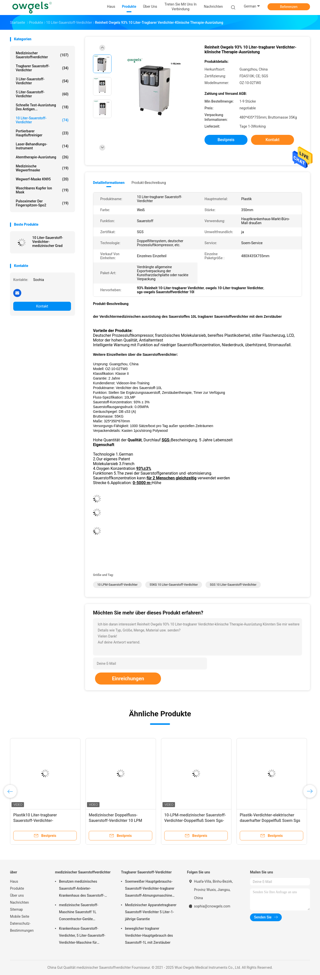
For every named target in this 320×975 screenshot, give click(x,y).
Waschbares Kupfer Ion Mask (42, 190)
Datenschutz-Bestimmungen (22, 926)
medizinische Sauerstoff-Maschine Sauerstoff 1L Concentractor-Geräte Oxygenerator (78, 912)
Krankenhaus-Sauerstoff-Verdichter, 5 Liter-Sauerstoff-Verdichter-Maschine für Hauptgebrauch (82, 936)
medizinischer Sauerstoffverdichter (42, 55)
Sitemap (16, 909)
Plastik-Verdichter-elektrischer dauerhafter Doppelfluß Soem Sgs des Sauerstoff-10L (270, 820)
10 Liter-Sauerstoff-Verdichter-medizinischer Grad (47, 242)
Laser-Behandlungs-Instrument (42, 146)
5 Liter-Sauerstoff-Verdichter (42, 94)
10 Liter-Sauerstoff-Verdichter (42, 120)
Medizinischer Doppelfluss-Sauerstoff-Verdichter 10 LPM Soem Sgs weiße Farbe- (115, 820)
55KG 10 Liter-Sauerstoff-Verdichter (174, 584)
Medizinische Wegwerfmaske (42, 168)
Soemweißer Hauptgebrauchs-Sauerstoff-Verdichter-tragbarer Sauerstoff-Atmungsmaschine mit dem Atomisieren (149, 889)
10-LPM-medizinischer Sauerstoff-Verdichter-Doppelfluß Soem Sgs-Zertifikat (195, 820)
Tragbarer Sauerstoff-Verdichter (42, 68)
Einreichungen (128, 679)
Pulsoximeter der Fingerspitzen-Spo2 (42, 203)
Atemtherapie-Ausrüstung (42, 157)
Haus (14, 881)
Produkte (17, 888)
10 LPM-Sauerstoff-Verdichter (117, 584)
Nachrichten (19, 902)
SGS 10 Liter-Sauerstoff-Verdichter (233, 584)
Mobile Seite (19, 916)
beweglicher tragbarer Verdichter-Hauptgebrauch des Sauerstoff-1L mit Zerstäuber (149, 935)
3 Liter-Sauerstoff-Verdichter (42, 81)
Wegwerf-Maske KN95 (42, 179)
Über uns (17, 895)
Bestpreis (226, 139)
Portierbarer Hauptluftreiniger (42, 133)
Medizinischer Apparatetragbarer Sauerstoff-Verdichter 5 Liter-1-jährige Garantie (150, 912)
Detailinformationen (108, 183)
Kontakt (42, 306)
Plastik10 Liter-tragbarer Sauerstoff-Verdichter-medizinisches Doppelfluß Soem (42, 820)
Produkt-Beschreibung (149, 183)
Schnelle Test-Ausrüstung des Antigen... (42, 107)
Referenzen (289, 7)
